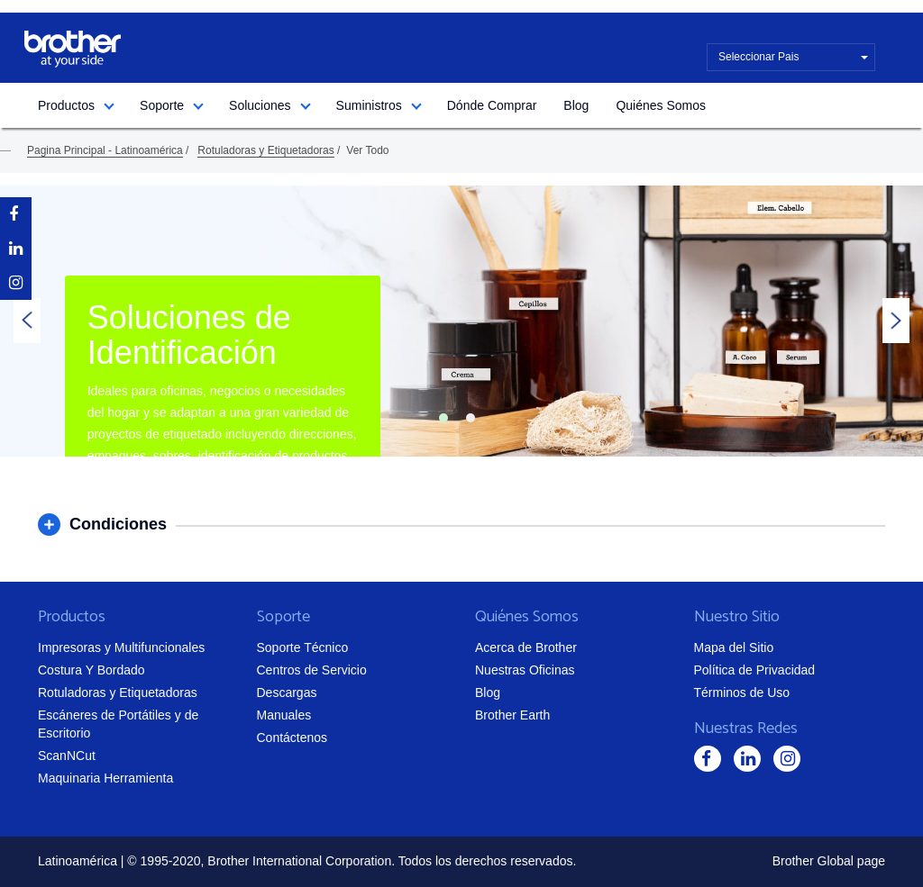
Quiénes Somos (661, 105)
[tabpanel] (461, 321)
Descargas (287, 692)
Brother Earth (512, 715)
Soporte (162, 105)
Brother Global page (828, 861)
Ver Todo (367, 150)
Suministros (369, 105)
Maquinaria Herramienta (105, 778)
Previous (27, 320)
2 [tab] (470, 417)
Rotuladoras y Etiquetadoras (265, 150)
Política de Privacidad (755, 670)
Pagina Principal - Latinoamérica (105, 150)
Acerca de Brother (526, 647)
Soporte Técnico (303, 647)
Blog (576, 105)
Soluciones (260, 105)
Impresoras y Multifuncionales (121, 647)
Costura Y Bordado (91, 670)
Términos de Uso (742, 692)
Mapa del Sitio (734, 647)
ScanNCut (67, 755)
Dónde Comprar (492, 105)
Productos (66, 105)
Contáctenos (292, 737)
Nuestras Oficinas (524, 670)
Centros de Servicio (312, 670)
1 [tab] (443, 417)
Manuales (284, 715)
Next (895, 320)
